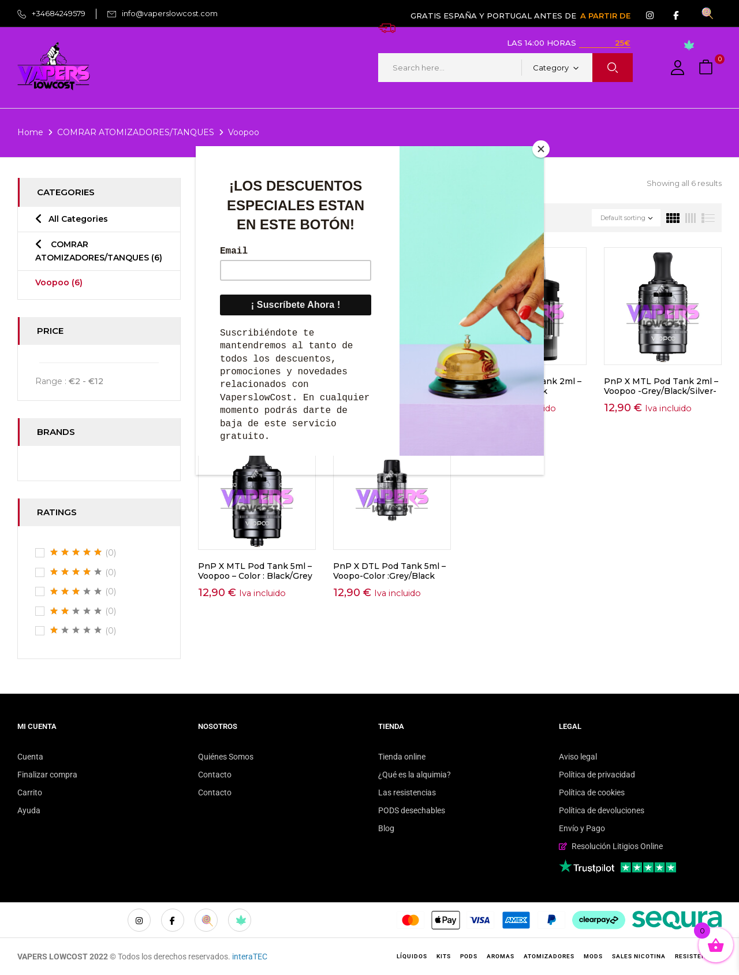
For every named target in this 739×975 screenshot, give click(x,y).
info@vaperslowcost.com (170, 13)
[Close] (541, 149)
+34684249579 (58, 13)
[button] (707, 68)
